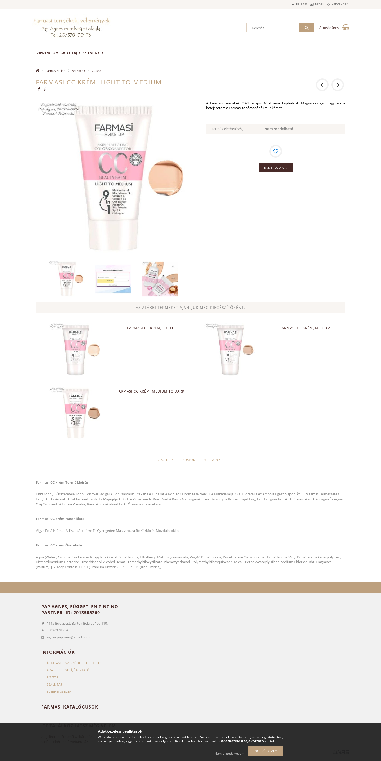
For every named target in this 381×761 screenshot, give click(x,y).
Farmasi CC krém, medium (305, 328)
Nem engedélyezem (229, 753)
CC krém (97, 71)
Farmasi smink (55, 71)
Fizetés (52, 677)
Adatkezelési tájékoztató (68, 670)
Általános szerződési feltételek (74, 663)
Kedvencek (337, 4)
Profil (311, 4)
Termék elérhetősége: (228, 128)
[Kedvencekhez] (275, 151)
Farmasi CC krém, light (150, 328)
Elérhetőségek (59, 691)
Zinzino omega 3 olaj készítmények (70, 53)
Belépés (288, 4)
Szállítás (54, 684)
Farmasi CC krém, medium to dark (150, 391)
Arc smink (78, 71)
